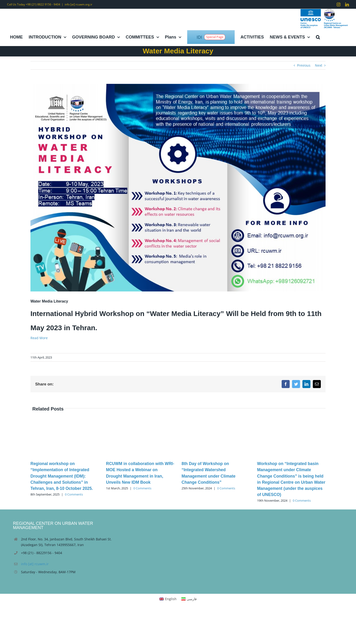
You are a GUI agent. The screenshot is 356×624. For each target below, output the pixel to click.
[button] (318, 37)
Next (318, 65)
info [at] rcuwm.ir (35, 564)
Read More (39, 338)
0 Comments (74, 494)
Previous (303, 65)
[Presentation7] (178, 187)
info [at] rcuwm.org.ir (78, 4)
